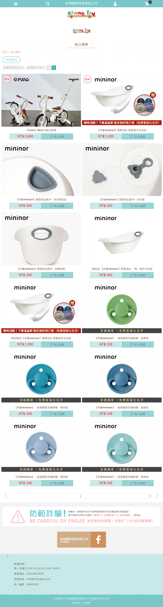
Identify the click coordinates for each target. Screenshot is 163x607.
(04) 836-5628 (35, 573)
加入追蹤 (59, 136)
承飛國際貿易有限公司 (81, 14)
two (49, 68)
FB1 (81, 540)
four (54, 68)
